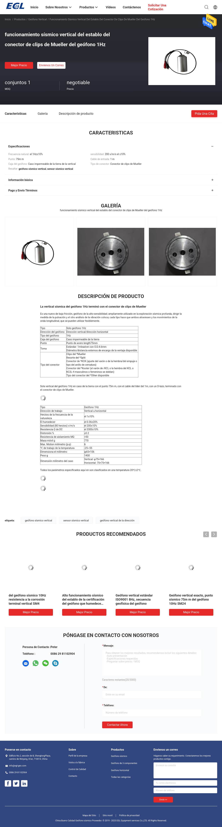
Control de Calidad (77, 769)
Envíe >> (163, 799)
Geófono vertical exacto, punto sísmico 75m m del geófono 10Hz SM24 (191, 599)
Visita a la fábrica (77, 762)
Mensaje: (109, 645)
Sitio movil (108, 815)
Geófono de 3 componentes (124, 763)
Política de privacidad (129, 815)
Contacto (73, 776)
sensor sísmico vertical (76, 520)
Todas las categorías (121, 777)
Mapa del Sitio (89, 815)
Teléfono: (109, 705)
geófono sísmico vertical (38, 520)
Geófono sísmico (119, 756)
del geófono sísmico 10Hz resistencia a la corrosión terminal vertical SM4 (27, 599)
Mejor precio (19, 65)
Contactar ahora (117, 724)
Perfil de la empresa (78, 756)
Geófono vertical (37, 19)
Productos (19, 19)
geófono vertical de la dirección (117, 520)
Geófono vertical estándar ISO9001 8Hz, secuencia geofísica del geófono (134, 599)
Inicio (8, 19)
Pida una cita (204, 113)
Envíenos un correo (51, 65)
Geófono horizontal (120, 770)
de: (105, 687)
